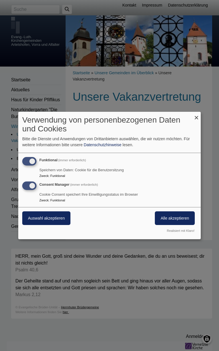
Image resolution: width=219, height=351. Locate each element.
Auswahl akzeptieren (46, 218)
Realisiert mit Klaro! (180, 230)
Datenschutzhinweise (102, 145)
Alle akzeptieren (175, 218)
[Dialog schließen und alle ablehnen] (196, 115)
